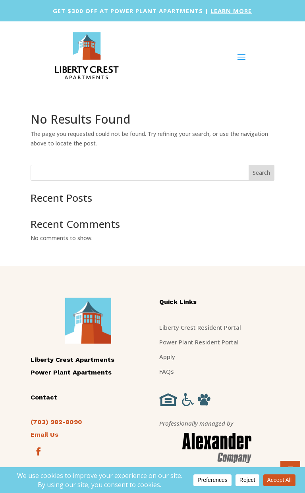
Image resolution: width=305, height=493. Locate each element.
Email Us (44, 434)
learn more (231, 11)
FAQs (166, 371)
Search (261, 172)
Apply (167, 357)
